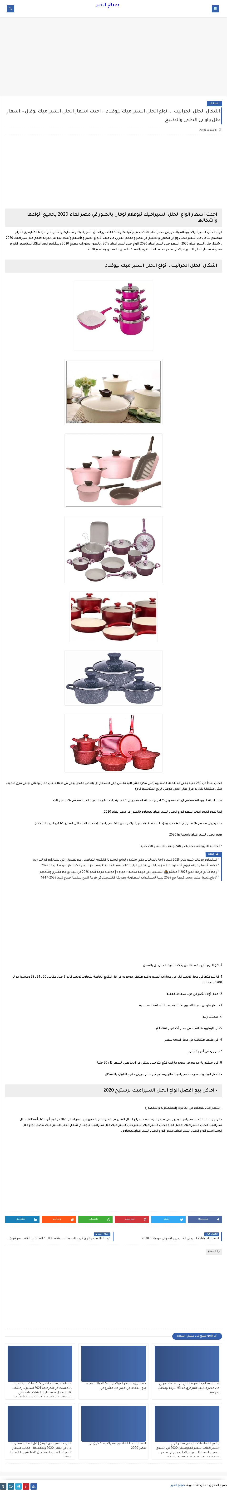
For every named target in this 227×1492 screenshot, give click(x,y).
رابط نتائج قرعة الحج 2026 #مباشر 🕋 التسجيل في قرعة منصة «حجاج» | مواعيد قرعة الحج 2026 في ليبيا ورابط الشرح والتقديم (128, 872)
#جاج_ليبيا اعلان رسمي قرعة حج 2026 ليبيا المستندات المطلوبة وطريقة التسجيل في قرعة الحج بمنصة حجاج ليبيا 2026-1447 (129, 878)
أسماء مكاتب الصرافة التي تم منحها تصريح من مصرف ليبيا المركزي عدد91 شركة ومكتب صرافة (188, 1388)
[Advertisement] (113, 59)
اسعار (214, 103)
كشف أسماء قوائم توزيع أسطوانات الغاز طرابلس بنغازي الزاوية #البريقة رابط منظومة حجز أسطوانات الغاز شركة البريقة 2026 (129, 866)
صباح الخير (107, 5)
